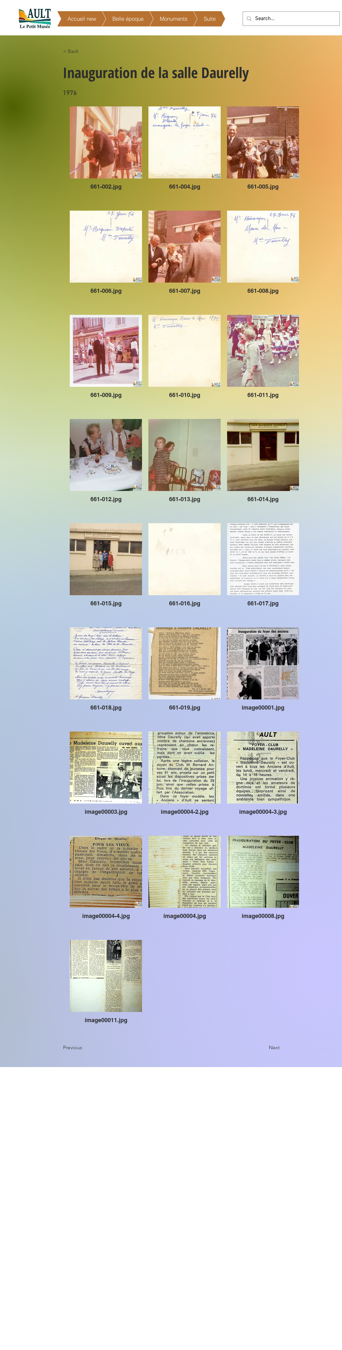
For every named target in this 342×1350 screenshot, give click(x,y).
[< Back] (84, 51)
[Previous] (84, 1047)
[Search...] (290, 18)
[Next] (264, 1047)
